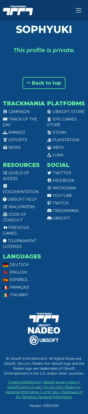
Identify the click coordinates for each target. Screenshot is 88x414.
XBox (55, 147)
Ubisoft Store (66, 111)
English (15, 272)
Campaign (16, 111)
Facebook (60, 180)
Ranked (14, 132)
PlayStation (63, 140)
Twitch (58, 203)
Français (16, 287)
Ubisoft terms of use (24, 387)
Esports (15, 140)
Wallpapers (19, 207)
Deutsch (16, 264)
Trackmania (63, 210)
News (12, 147)
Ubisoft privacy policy (61, 382)
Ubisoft (58, 218)
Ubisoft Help (20, 199)
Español (15, 279)
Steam (56, 132)
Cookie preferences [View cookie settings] (24, 382)
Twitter (59, 173)
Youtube (59, 195)
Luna (55, 155)
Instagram (61, 188)
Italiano (15, 295)
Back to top (44, 83)
